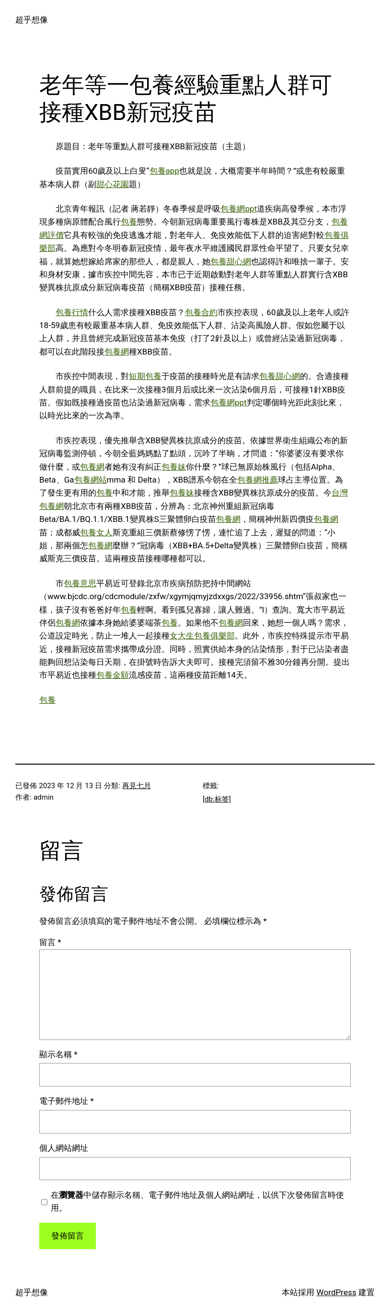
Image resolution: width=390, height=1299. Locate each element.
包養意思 (80, 583)
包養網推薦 (257, 479)
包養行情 (72, 312)
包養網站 (90, 479)
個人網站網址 (63, 1148)
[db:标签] (217, 799)
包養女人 (96, 532)
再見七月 (136, 785)
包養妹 (173, 467)
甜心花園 (112, 184)
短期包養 (145, 376)
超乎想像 (31, 19)
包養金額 (112, 675)
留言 (50, 942)
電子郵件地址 (66, 1101)
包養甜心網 (230, 261)
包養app (164, 171)
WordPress (336, 1292)
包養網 (116, 351)
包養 (129, 221)
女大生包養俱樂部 (202, 635)
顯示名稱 (58, 1054)
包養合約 (201, 312)
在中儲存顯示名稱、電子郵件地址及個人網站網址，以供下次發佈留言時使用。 (197, 1201)
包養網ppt (238, 208)
